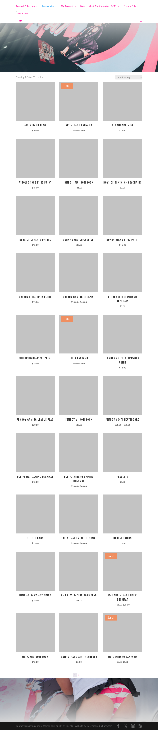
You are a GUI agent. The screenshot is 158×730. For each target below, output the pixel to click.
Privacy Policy (130, 6)
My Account (67, 6)
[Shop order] (128, 77)
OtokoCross (22, 13)
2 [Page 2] (78, 674)
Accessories (48, 6)
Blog (82, 6)
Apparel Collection (25, 6)
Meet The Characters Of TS (102, 6)
